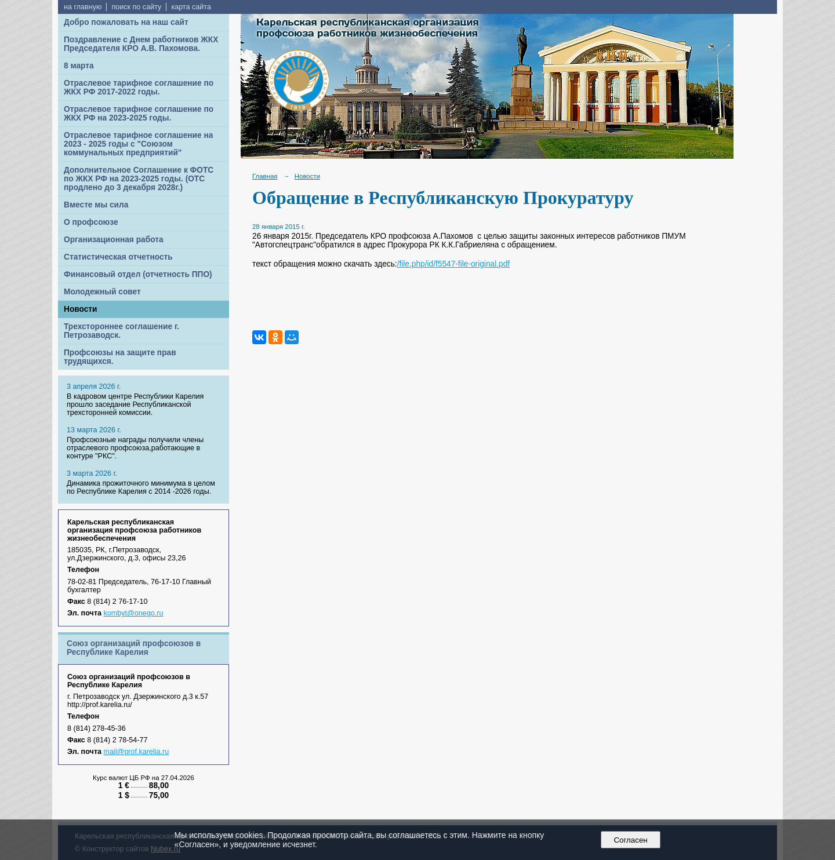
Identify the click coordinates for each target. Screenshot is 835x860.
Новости (80, 309)
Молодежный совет (102, 291)
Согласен (630, 840)
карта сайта (191, 7)
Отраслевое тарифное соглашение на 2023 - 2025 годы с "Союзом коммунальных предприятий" (138, 144)
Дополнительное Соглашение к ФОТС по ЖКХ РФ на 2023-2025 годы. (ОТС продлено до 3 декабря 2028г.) (138, 179)
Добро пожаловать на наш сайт (126, 22)
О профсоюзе (91, 222)
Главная (265, 176)
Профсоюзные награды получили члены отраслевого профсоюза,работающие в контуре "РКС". (135, 448)
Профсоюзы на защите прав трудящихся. (120, 357)
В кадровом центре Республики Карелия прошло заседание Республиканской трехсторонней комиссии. (135, 404)
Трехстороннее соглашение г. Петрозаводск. (121, 331)
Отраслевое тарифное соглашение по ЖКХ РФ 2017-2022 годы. (138, 87)
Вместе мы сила (96, 205)
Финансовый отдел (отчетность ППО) (138, 274)
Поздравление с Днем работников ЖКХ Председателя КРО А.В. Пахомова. (141, 44)
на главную (82, 7)
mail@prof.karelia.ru (136, 752)
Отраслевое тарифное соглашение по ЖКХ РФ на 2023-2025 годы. (138, 113)
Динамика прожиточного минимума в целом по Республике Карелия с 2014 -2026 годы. (141, 487)
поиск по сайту (136, 7)
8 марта (79, 65)
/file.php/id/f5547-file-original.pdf (453, 264)
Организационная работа (114, 239)
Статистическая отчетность (118, 257)
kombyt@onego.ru (134, 613)
